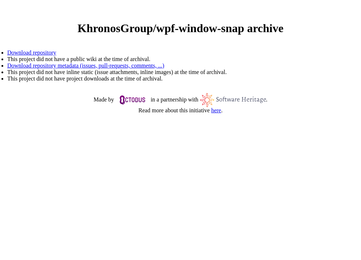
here (216, 110)
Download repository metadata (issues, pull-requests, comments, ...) (85, 65)
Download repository (31, 52)
